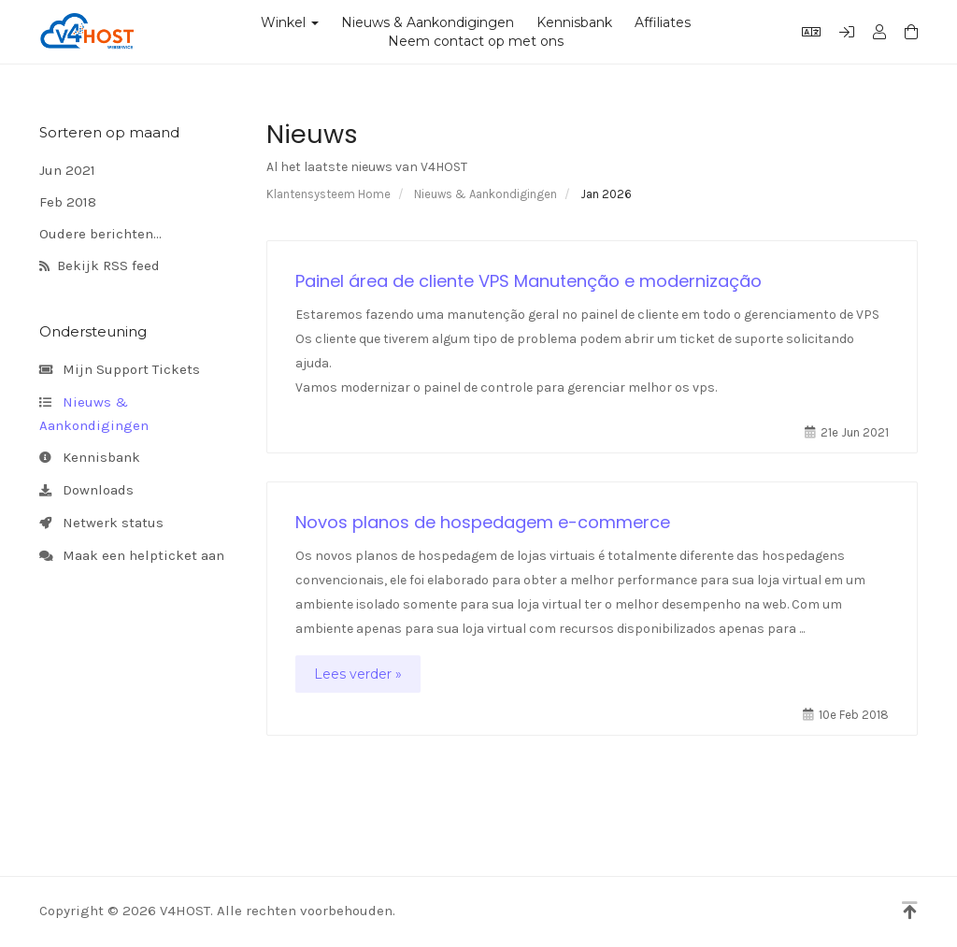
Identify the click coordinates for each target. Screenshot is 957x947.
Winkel (290, 22)
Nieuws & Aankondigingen (427, 22)
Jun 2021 (67, 170)
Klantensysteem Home (328, 194)
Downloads (86, 491)
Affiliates (663, 22)
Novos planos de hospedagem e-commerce (482, 522)
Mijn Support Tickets (119, 370)
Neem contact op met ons (476, 41)
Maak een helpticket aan (131, 556)
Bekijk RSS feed (99, 266)
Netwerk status (101, 523)
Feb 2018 (67, 202)
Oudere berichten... (100, 233)
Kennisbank (574, 22)
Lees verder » (358, 674)
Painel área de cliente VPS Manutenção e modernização (528, 281)
